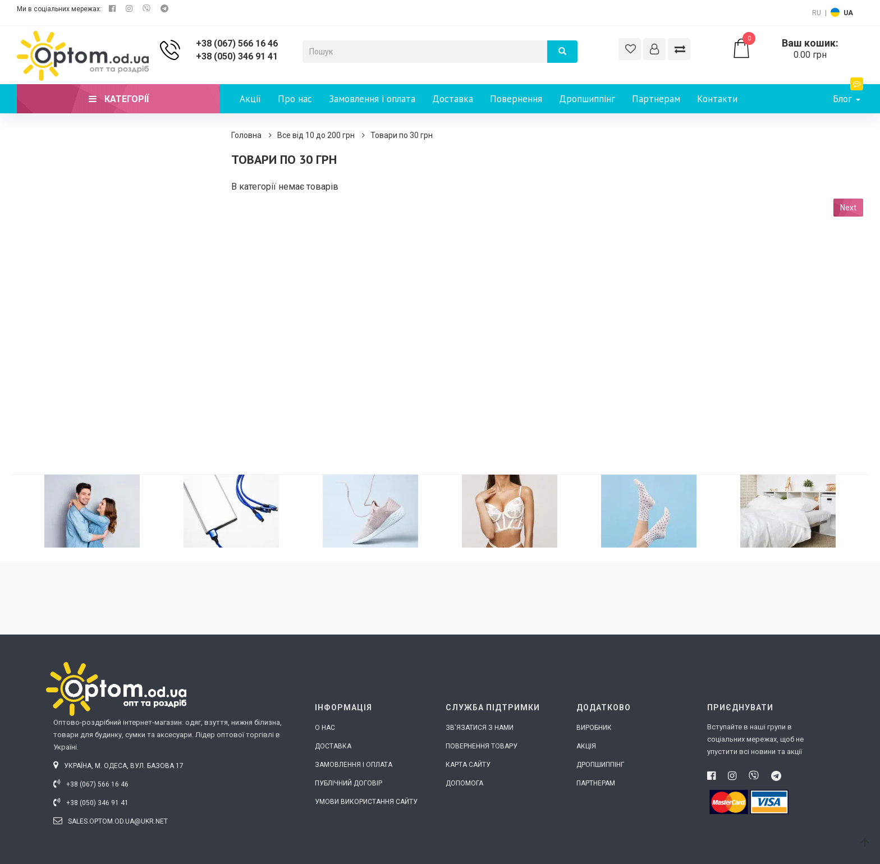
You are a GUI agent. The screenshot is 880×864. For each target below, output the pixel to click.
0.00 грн (797, 49)
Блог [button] (848, 94)
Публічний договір (348, 783)
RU (816, 13)
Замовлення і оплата (372, 99)
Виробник (594, 728)
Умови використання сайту (366, 802)
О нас (325, 728)
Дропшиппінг (587, 99)
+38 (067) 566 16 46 (237, 43)
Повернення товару (481, 746)
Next (848, 207)
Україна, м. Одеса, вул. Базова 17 (118, 766)
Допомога (464, 783)
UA (848, 13)
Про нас (295, 99)
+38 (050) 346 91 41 (237, 56)
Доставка (452, 99)
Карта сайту (468, 765)
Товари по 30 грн (401, 135)
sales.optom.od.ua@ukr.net (110, 821)
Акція (586, 746)
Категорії (119, 99)
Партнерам (656, 99)
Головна (246, 135)
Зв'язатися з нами (480, 728)
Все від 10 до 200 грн (316, 135)
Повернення (516, 99)
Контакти (717, 99)
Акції (250, 99)
